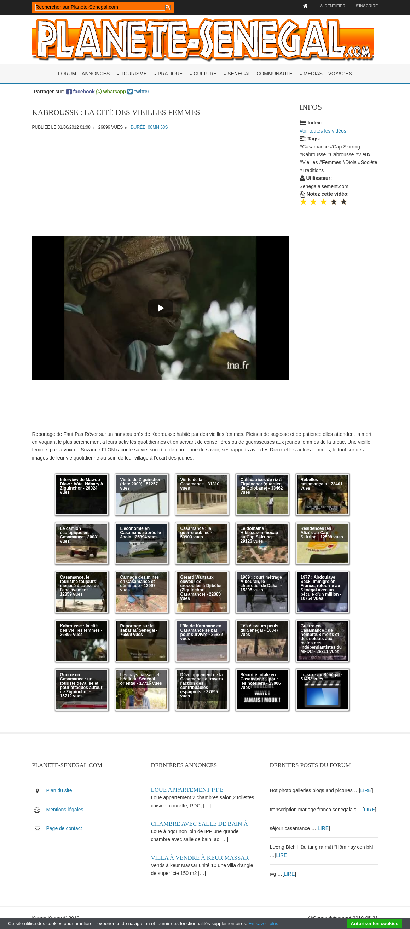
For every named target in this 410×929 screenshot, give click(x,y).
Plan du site (59, 790)
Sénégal (239, 73)
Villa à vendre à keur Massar (200, 857)
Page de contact (64, 828)
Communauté (274, 73)
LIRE (365, 790)
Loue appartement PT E (187, 790)
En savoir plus (263, 923)
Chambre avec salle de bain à (199, 823)
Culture (205, 73)
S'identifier (333, 6)
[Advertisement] (160, 186)
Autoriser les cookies (374, 923)
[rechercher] (100, 7)
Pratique (170, 73)
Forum (67, 73)
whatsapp (111, 91)
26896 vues (110, 127)
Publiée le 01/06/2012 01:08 (61, 127)
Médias (313, 73)
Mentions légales (64, 809)
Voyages (340, 73)
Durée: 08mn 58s (149, 127)
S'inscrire (367, 6)
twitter (138, 91)
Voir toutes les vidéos (323, 131)
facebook (80, 91)
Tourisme (134, 73)
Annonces (96, 73)
